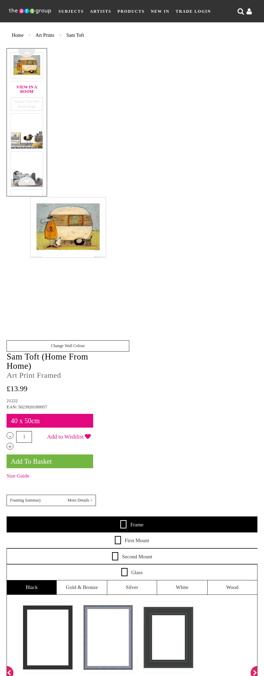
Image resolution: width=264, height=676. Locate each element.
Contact (101, 505)
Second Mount (132, 253)
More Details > (244, 197)
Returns (177, 485)
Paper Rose (173, 578)
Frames (228, 485)
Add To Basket (205, 166)
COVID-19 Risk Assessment (130, 512)
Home (18, 35)
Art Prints (45, 35)
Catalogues (130, 492)
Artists (100, 11)
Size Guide (192, 180)
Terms (203, 485)
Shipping (149, 485)
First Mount (132, 238)
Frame (131, 221)
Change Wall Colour (110, 197)
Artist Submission (58, 505)
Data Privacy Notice (176, 505)
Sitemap (131, 505)
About (18, 505)
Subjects (71, 11)
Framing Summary (220, 197)
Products (131, 11)
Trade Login (193, 11)
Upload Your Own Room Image (23, 101)
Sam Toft (75, 35)
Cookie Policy (230, 505)
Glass (132, 269)
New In (160, 11)
